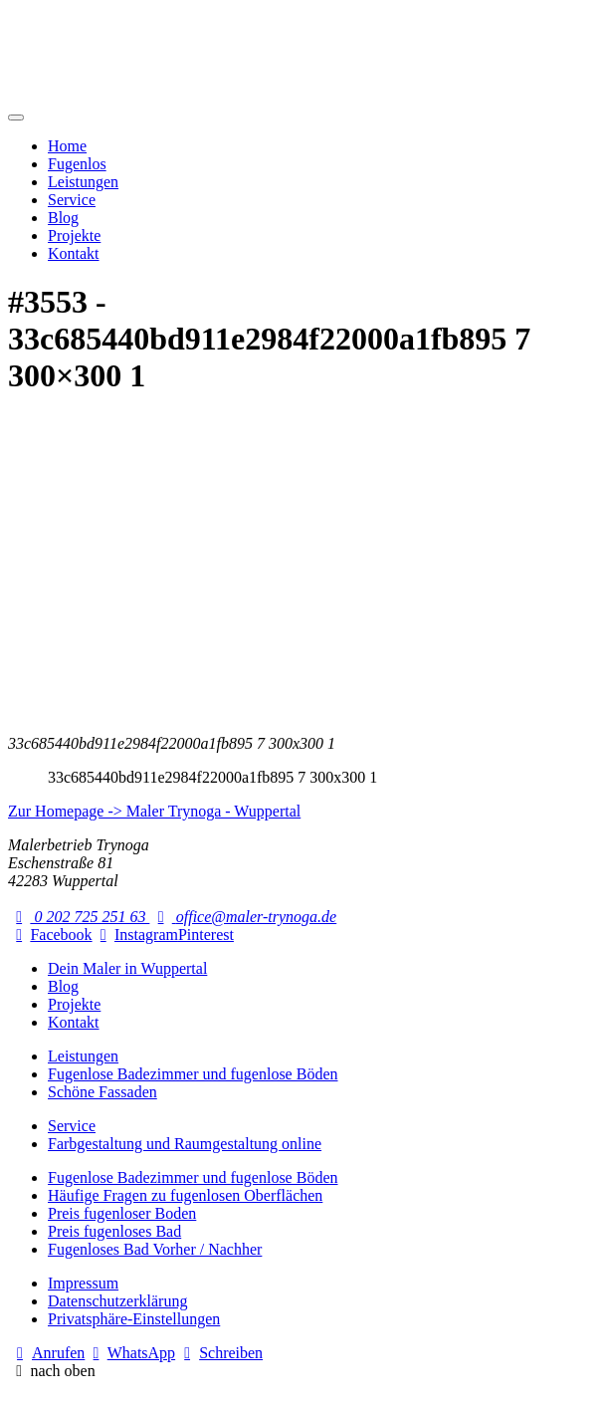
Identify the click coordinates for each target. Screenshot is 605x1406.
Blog (63, 217)
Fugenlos (77, 163)
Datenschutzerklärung (117, 1300)
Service (72, 199)
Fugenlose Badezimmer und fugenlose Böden (193, 1073)
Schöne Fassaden (102, 1091)
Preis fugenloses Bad (114, 1231)
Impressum (83, 1283)
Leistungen (83, 181)
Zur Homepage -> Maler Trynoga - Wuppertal (154, 811)
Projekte (74, 235)
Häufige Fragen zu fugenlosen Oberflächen (185, 1195)
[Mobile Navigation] (16, 117)
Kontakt (74, 253)
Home (67, 145)
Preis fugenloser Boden (122, 1213)
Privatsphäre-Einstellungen (134, 1318)
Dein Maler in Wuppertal (127, 968)
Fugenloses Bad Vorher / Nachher (155, 1249)
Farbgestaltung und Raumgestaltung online (184, 1143)
